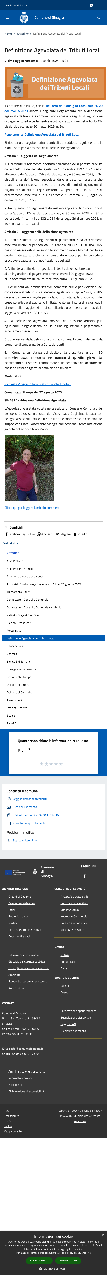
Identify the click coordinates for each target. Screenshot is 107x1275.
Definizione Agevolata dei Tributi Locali (31, 638)
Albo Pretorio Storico (20, 568)
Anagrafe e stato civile (74, 896)
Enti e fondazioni (18, 916)
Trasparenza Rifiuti (18, 592)
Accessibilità (11, 1116)
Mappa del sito (13, 1131)
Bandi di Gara (15, 646)
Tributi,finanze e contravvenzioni (28, 968)
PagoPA (11, 723)
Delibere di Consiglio (19, 692)
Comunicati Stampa (19, 677)
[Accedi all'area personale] (91, 5)
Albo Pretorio (15, 561)
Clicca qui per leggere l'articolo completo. (32, 507)
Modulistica (14, 630)
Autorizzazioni (17, 988)
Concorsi (12, 653)
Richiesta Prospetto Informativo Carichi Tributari (37, 384)
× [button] (102, 1235)
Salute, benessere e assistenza (27, 981)
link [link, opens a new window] (89, 1252)
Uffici (11, 910)
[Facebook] (84, 876)
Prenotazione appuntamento (78, 1011)
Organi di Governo (19, 896)
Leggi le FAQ (68, 1024)
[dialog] (53, 1253)
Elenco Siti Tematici (19, 661)
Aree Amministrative (21, 903)
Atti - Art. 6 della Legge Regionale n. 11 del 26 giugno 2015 (44, 584)
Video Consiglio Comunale (23, 615)
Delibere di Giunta (18, 684)
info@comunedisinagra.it (26, 1048)
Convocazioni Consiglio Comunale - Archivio (34, 607)
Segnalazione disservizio (76, 1017)
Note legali (15, 1084)
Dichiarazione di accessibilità (26, 1091)
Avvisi (64, 968)
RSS (6, 1110)
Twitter (28, 534)
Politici (12, 923)
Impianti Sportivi (17, 708)
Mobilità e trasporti (72, 929)
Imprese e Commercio (74, 916)
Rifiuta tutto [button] (68, 1260)
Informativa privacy (20, 1078)
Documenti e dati (19, 936)
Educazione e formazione (23, 955)
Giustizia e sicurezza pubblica (26, 961)
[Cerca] (99, 17)
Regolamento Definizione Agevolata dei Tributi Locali (42, 134)
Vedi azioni (11, 543)
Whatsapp (45, 534)
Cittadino (23, 33)
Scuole (11, 715)
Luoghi (65, 985)
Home (8, 33)
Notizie (65, 955)
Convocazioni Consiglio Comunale (27, 599)
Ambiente (14, 975)
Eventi (65, 992)
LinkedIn (79, 534)
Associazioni (14, 700)
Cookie (8, 1126)
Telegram (63, 534)
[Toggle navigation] (7, 17)
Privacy (8, 1121)
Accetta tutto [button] (39, 1260)
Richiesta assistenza (73, 1031)
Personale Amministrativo (24, 929)
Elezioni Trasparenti (19, 623)
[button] (53, 1269)
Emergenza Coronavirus (22, 669)
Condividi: (13, 527)
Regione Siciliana (16, 5)
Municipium (80, 1116)
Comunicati (68, 961)
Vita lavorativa (70, 910)
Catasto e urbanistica (74, 923)
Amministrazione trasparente (25, 576)
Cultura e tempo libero (74, 903)
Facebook (12, 534)
